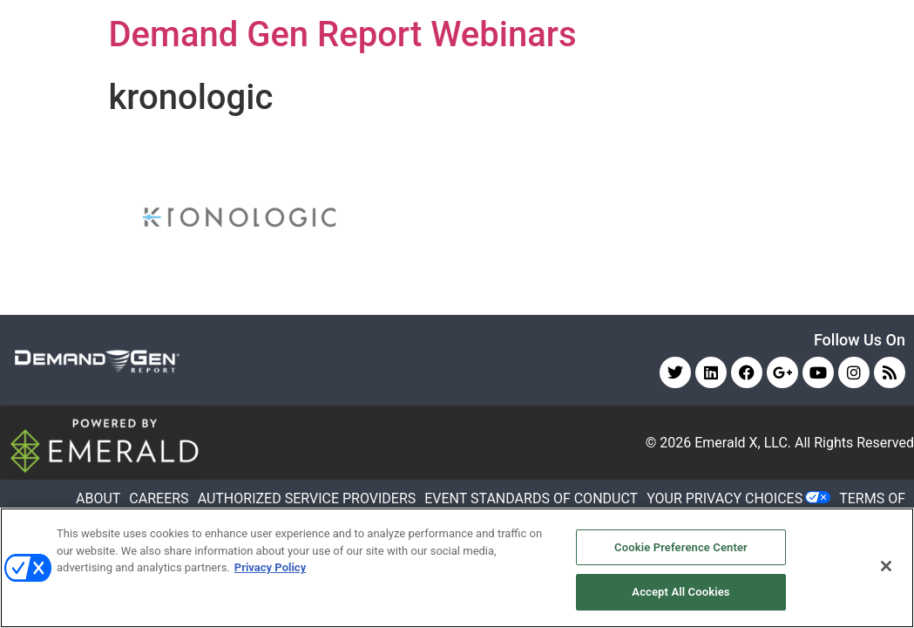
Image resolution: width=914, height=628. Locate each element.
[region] (457, 568)
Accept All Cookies (680, 591)
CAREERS (158, 498)
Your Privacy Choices (724, 498)
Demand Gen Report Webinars (343, 34)
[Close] (886, 566)
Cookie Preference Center (681, 547)
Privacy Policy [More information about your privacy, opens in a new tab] (270, 567)
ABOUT (98, 498)
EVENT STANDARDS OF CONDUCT (531, 498)
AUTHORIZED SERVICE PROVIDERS (307, 498)
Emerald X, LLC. (742, 442)
